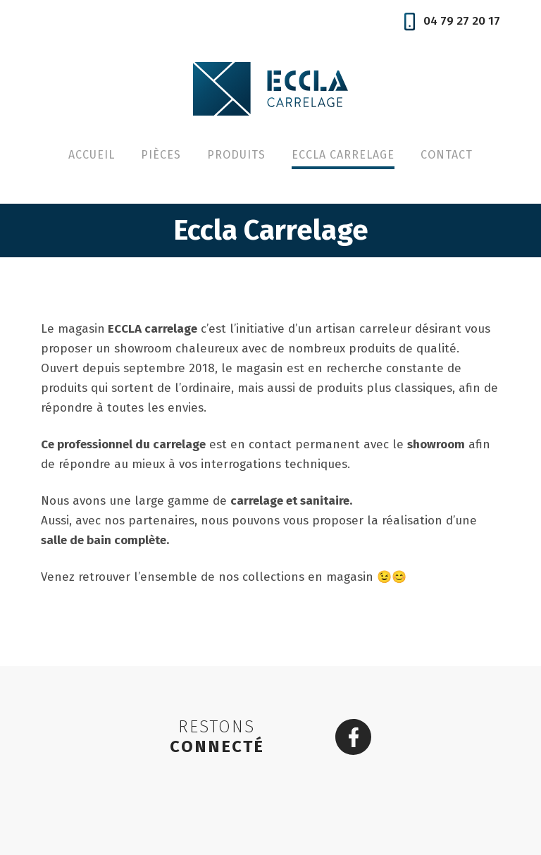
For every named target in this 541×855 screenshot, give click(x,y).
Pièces (161, 154)
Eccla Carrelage (343, 154)
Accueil (91, 154)
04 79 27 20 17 (452, 20)
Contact (447, 154)
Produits (236, 154)
